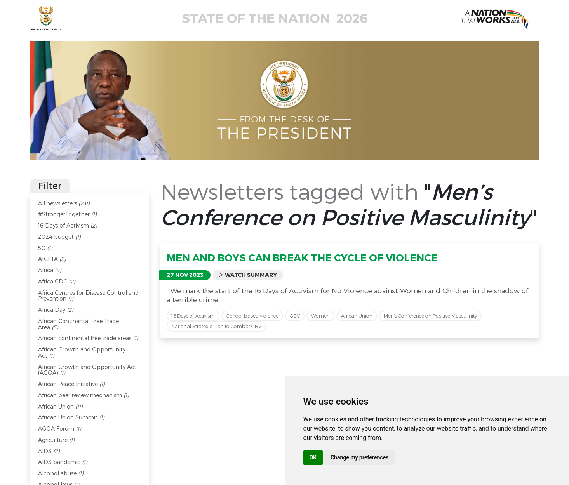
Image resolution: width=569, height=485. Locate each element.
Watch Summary (247, 274)
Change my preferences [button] (359, 457)
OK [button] (313, 457)
